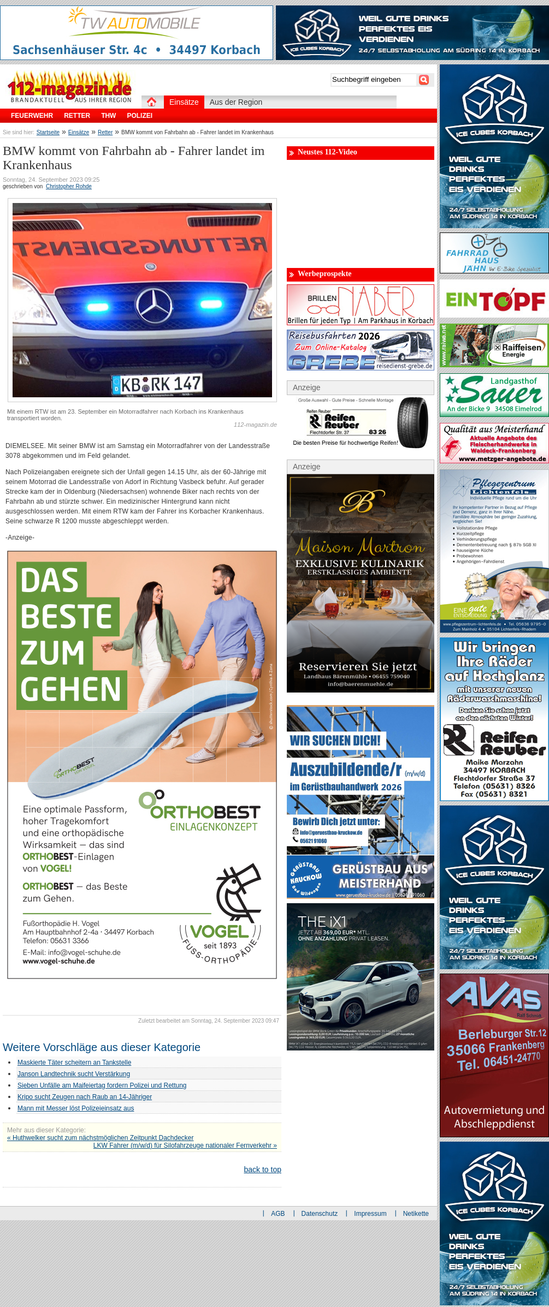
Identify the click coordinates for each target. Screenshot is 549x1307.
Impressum (370, 1214)
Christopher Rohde (69, 186)
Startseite (48, 132)
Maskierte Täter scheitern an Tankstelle (74, 1062)
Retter (105, 132)
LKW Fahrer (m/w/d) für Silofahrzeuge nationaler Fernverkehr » (185, 1145)
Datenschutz (320, 1214)
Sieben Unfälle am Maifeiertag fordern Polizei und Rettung (102, 1085)
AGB (278, 1214)
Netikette (416, 1214)
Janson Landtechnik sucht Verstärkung (73, 1074)
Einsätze (78, 132)
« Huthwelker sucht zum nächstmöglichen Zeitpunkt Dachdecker (100, 1138)
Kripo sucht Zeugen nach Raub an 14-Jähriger (84, 1097)
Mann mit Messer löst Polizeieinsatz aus (75, 1108)
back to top (263, 1169)
